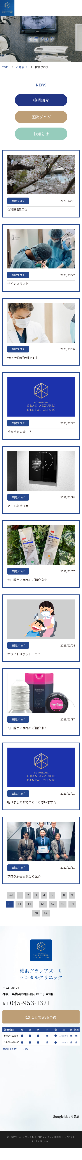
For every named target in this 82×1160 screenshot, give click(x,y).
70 (36, 913)
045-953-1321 (30, 1002)
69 (72, 904)
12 (29, 904)
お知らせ (21, 67)
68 (62, 904)
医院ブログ (41, 117)
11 (19, 904)
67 (52, 904)
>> (46, 913)
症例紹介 (41, 100)
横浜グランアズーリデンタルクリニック (41, 7)
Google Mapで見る (66, 1116)
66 (43, 904)
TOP (5, 67)
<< (11, 895)
